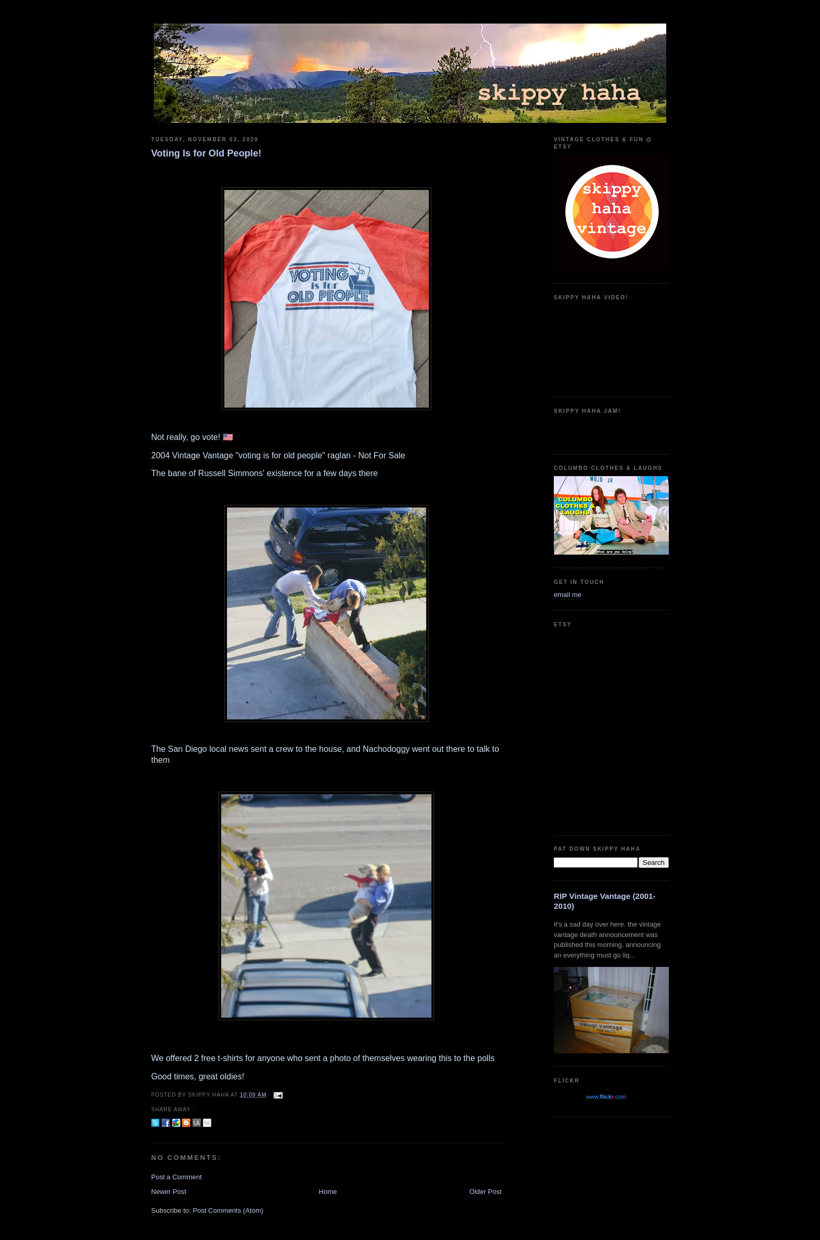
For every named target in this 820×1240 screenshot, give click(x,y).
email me (568, 595)
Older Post (486, 1192)
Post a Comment (176, 1177)
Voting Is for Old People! (206, 153)
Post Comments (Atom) (228, 1210)
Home (328, 1192)
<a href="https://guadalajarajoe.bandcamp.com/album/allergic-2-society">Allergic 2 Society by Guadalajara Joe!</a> (611, 430)
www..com (606, 1097)
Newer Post (168, 1192)
